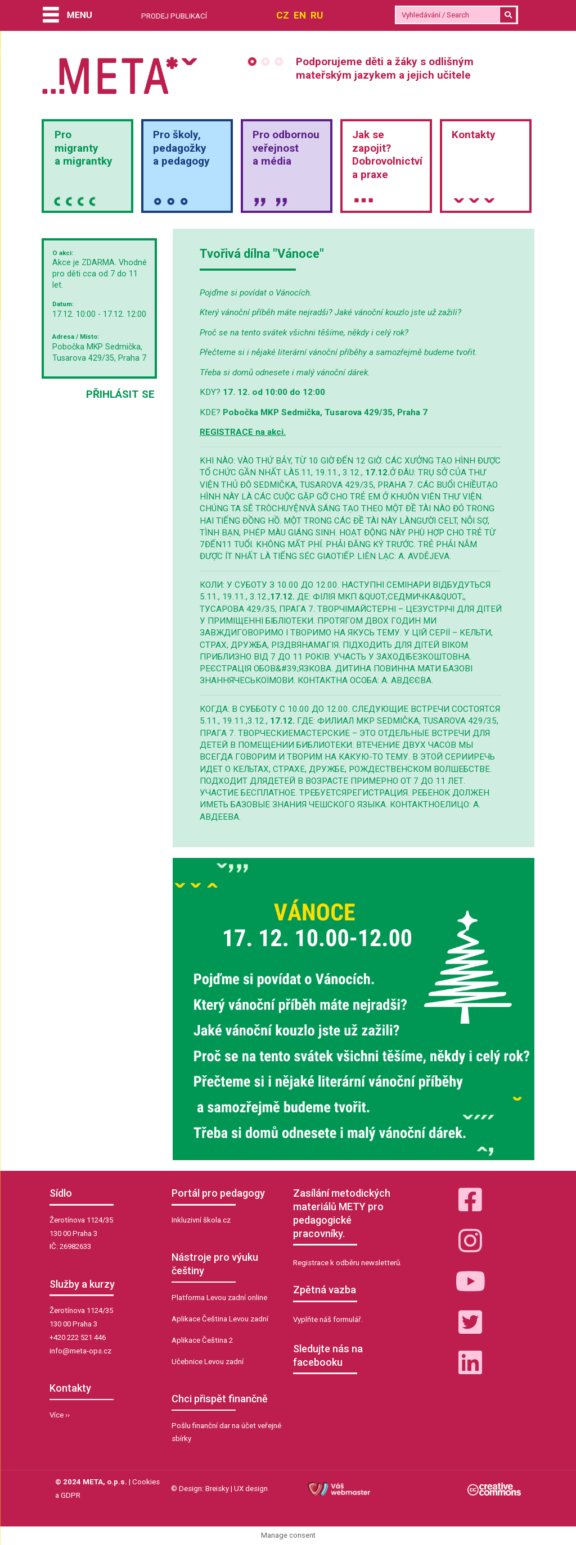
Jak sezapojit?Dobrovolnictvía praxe (387, 154)
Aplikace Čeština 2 (202, 1340)
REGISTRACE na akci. (243, 432)
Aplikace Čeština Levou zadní (220, 1319)
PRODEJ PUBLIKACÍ (174, 16)
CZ (282, 15)
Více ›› (60, 1415)
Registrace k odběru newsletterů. (347, 1262)
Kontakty (474, 134)
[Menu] (67, 16)
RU (316, 15)
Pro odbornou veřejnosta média (286, 148)
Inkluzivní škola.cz (201, 1220)
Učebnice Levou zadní (208, 1361)
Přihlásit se (120, 394)
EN (300, 15)
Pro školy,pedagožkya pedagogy (181, 148)
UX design (251, 1488)
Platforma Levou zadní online (219, 1297)
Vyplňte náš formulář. (328, 1319)
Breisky (217, 1488)
